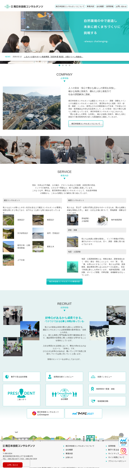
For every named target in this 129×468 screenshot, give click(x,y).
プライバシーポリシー (117, 461)
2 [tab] (63, 65)
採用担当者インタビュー (60, 377)
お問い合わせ (121, 4)
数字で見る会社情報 (16, 376)
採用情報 (109, 4)
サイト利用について (116, 457)
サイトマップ (113, 453)
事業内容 (90, 4)
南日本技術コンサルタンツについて (70, 4)
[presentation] (15, 463)
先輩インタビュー (101, 376)
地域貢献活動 (99, 401)
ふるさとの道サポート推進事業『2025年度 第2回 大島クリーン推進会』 (53, 57)
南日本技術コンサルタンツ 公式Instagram (45, 413)
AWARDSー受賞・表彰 (103, 389)
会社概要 (100, 4)
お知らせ (69, 457)
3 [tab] (66, 65)
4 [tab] (69, 65)
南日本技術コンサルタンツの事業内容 (64, 281)
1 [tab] (59, 65)
